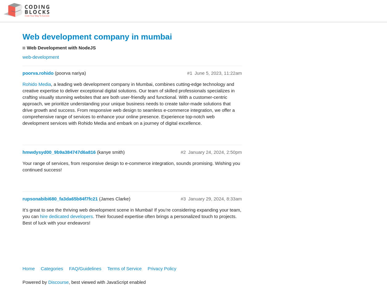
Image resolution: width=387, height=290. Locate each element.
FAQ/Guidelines (85, 268)
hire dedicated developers (66, 216)
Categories (52, 268)
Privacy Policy (162, 268)
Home (28, 268)
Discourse (58, 282)
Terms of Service (124, 268)
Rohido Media (36, 84)
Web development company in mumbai (97, 36)
